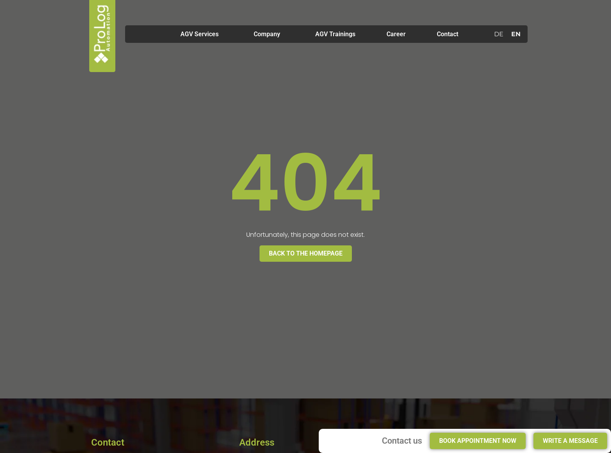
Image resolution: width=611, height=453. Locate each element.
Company (269, 34)
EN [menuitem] (516, 33)
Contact (447, 34)
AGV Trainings (335, 34)
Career (396, 34)
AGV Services (201, 34)
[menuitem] (498, 34)
